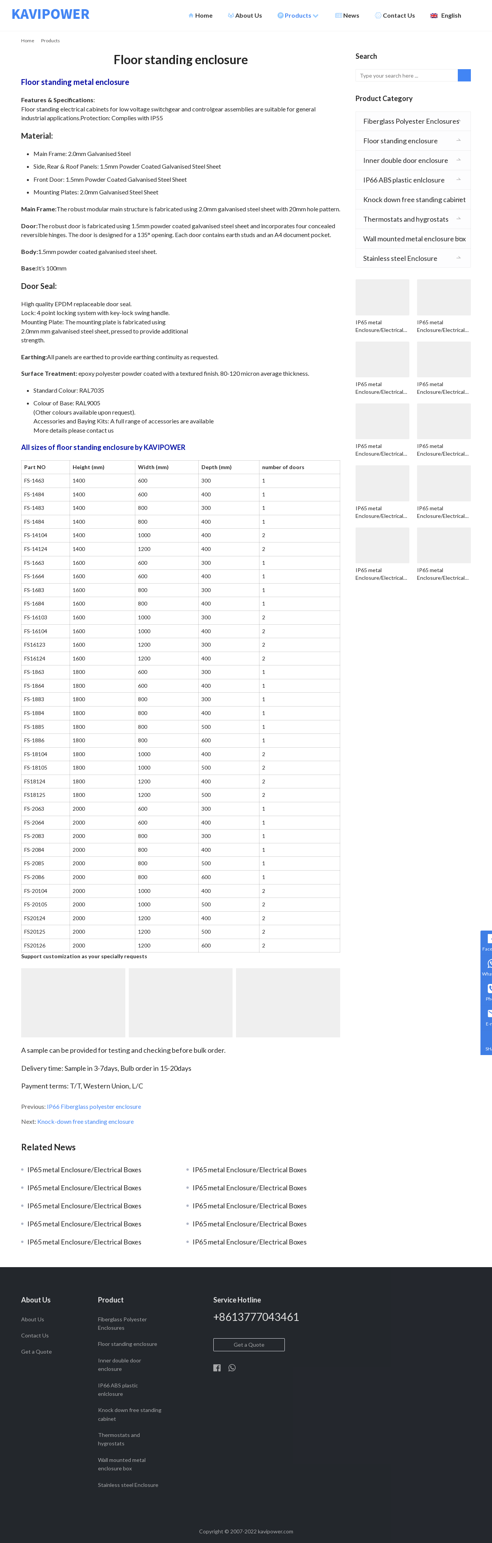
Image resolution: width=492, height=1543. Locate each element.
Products (298, 15)
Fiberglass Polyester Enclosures (411, 121)
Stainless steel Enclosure (400, 258)
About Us (245, 15)
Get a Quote (36, 1351)
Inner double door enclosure (405, 160)
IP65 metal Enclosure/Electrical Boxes (84, 1169)
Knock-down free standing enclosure (85, 1121)
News (347, 15)
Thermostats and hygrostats (406, 219)
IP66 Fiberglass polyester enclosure (94, 1106)
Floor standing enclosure (400, 140)
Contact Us (395, 15)
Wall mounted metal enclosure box (414, 238)
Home (200, 15)
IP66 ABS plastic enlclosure (404, 180)
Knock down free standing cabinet (414, 199)
